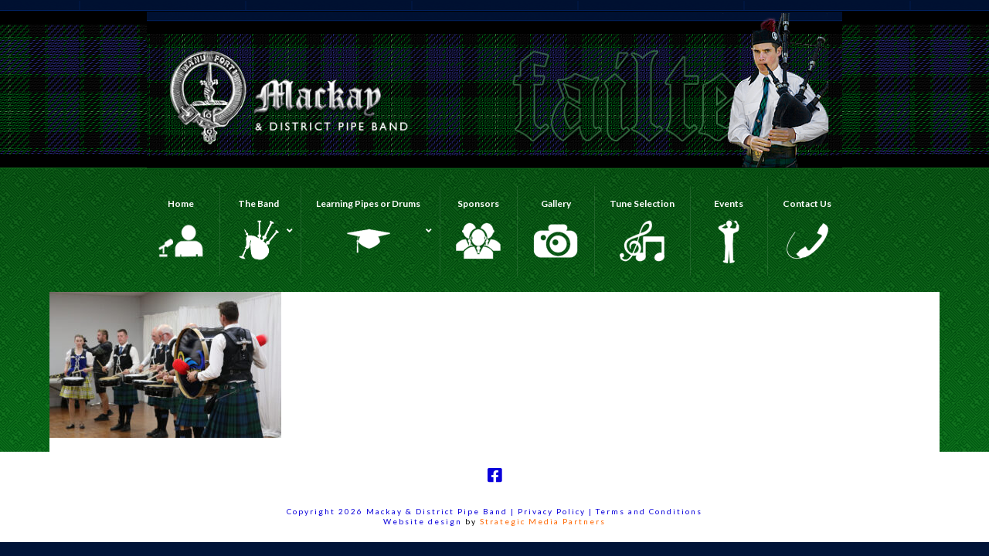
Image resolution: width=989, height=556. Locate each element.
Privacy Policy (553, 511)
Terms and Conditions (649, 511)
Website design (422, 521)
